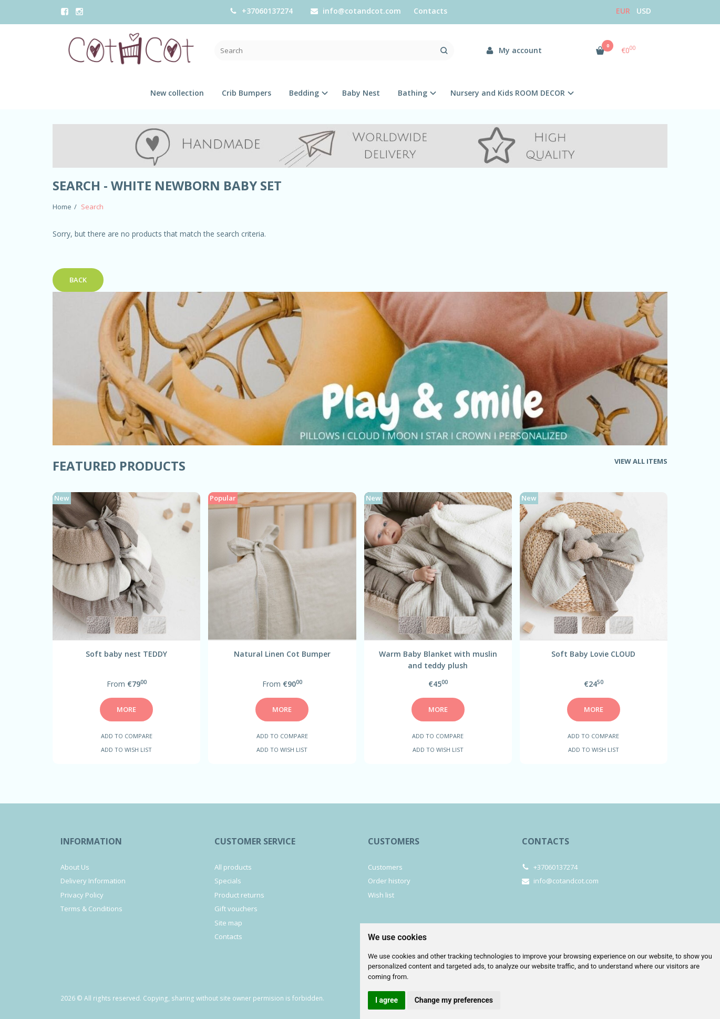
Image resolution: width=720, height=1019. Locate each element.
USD (643, 11)
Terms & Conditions (91, 908)
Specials (227, 880)
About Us (74, 867)
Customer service (254, 841)
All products (233, 867)
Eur (623, 11)
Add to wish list (126, 749)
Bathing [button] (412, 93)
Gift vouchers (236, 908)
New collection (177, 93)
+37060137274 (261, 11)
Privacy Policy (82, 895)
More (126, 709)
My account (514, 50)
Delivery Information (93, 880)
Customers (393, 841)
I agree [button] (386, 1000)
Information (91, 841)
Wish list (381, 895)
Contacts (430, 11)
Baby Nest (361, 93)
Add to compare (126, 736)
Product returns (239, 895)
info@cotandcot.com (356, 11)
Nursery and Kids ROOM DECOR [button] (507, 93)
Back (78, 279)
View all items (640, 461)
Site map (228, 923)
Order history (389, 880)
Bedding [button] (304, 93)
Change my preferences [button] (454, 1000)
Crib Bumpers (246, 93)
